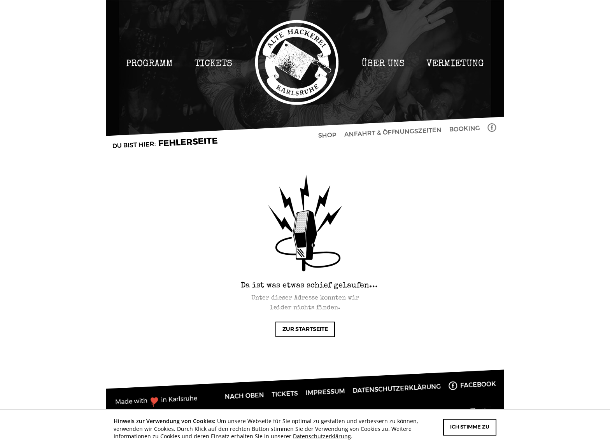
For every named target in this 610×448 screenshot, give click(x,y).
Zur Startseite (305, 329)
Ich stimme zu (469, 427)
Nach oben (245, 396)
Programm (149, 63)
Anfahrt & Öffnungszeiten (392, 132)
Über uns (383, 63)
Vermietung (455, 63)
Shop (327, 135)
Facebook (493, 127)
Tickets (213, 63)
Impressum (325, 392)
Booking (464, 129)
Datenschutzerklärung (396, 388)
